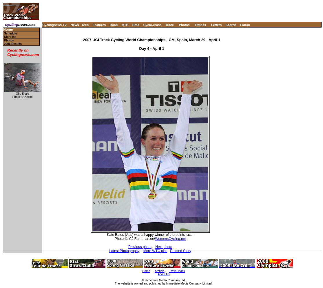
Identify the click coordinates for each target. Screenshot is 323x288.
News (75, 25)
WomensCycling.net (170, 239)
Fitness (200, 25)
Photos (184, 25)
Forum (245, 25)
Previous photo (140, 247)
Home (8, 30)
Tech (85, 25)
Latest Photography (124, 251)
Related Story (180, 251)
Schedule (10, 33)
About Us (163, 274)
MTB (125, 25)
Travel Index (177, 271)
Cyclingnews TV (54, 25)
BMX (135, 25)
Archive (159, 271)
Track (169, 25)
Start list (10, 37)
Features (99, 25)
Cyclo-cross (152, 25)
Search (231, 25)
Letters (216, 25)
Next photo (163, 247)
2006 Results (13, 43)
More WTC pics (155, 251)
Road (114, 25)
